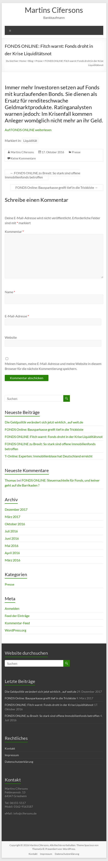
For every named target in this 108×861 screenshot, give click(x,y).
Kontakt (10, 748)
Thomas (10, 480)
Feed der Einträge (17, 616)
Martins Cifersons (54, 9)
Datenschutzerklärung (19, 761)
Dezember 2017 (16, 509)
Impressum (12, 755)
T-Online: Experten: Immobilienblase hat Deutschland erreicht (49, 456)
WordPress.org (15, 630)
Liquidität (30, 140)
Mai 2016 (11, 546)
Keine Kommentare (23, 158)
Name (10, 292)
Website (11, 337)
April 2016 (12, 553)
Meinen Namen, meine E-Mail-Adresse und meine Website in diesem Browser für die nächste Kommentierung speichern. (53, 366)
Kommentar (14, 231)
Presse (76, 152)
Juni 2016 (12, 538)
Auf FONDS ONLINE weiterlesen (28, 130)
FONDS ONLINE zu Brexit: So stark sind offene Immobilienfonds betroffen (42, 175)
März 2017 (12, 517)
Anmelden (12, 608)
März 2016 (12, 560)
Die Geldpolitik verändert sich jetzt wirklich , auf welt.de (44, 422)
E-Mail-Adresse (17, 316)
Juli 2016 (11, 531)
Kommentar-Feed (17, 623)
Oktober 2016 (15, 524)
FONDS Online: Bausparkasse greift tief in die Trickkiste (56, 187)
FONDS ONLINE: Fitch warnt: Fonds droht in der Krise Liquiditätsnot (54, 437)
